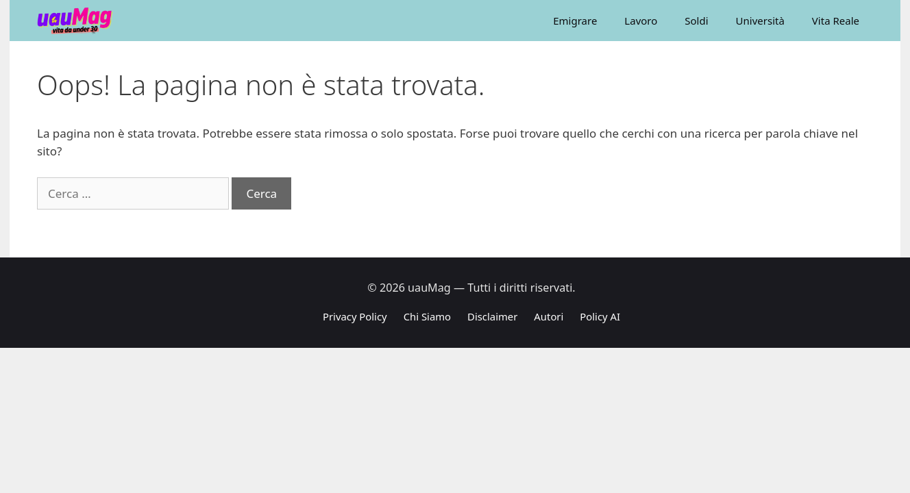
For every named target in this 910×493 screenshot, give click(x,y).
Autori (548, 316)
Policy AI (600, 316)
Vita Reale (835, 20)
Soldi (696, 20)
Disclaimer (492, 316)
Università (760, 20)
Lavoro (640, 20)
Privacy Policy (355, 316)
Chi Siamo (427, 316)
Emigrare (575, 20)
